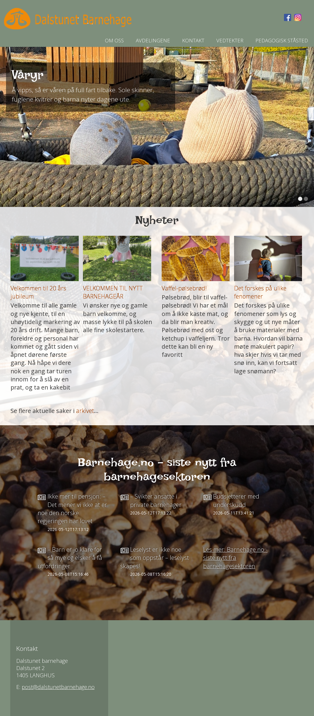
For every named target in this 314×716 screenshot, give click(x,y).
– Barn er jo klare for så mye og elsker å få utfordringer (70, 557)
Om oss (114, 40)
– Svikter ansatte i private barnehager (155, 500)
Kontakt (193, 40)
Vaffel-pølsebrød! (184, 288)
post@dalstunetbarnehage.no (58, 686)
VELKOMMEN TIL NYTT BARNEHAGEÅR (113, 292)
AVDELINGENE (153, 40)
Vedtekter (229, 40)
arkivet (85, 411)
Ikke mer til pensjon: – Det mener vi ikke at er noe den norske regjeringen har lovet (72, 508)
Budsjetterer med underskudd (236, 500)
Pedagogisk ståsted (281, 40)
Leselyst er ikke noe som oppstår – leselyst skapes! (154, 557)
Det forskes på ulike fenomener (260, 292)
